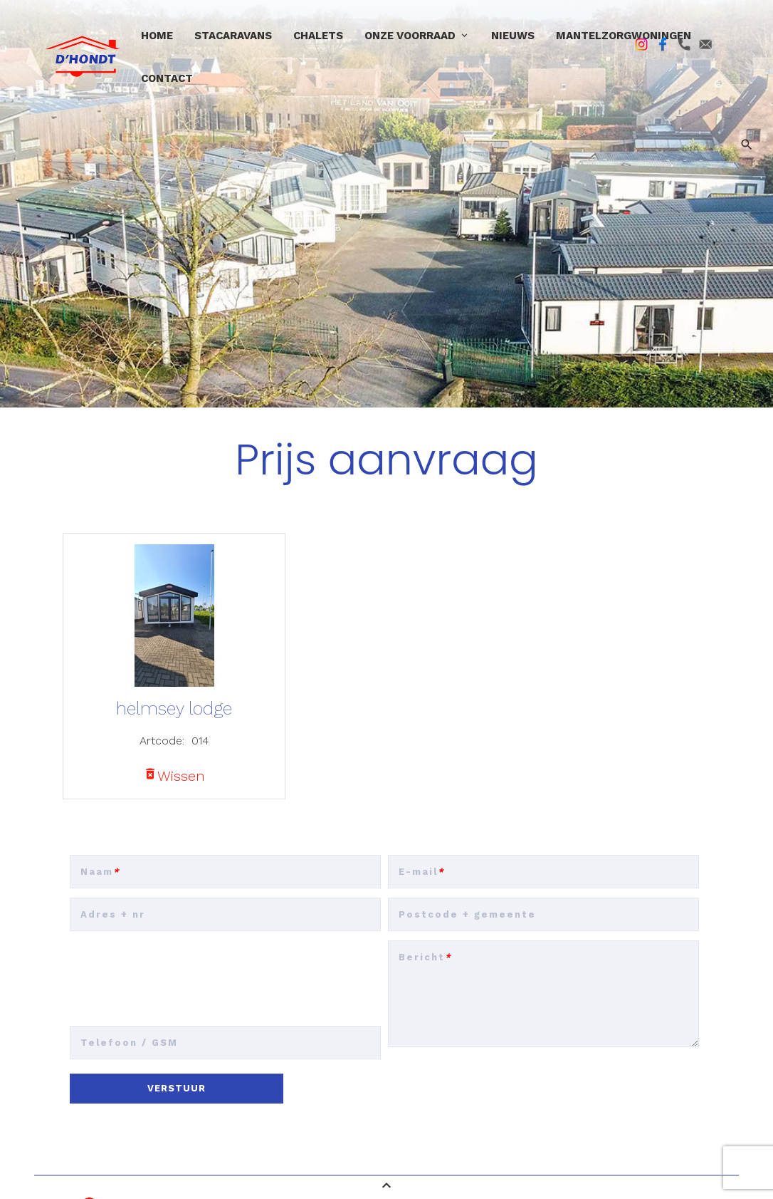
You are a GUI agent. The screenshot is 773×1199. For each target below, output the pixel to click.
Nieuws (513, 35)
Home (157, 35)
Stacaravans (233, 35)
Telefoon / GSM (129, 1042)
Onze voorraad (410, 35)
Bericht (425, 957)
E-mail (422, 871)
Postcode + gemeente (467, 914)
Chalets (318, 35)
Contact (167, 78)
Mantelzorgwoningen (623, 35)
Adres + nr (112, 914)
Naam (100, 871)
